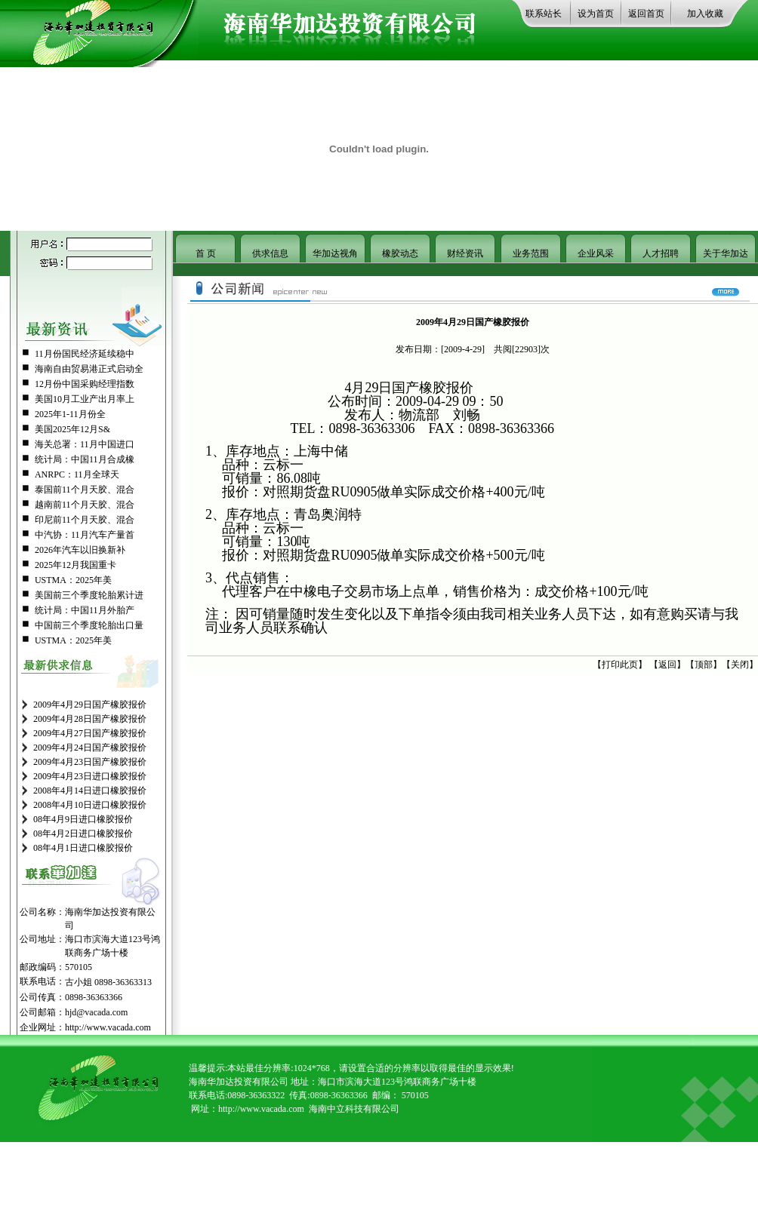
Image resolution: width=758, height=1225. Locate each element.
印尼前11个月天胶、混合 (84, 519)
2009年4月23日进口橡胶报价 (89, 776)
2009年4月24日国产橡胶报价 (89, 747)
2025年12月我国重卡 (75, 565)
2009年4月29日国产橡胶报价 (89, 704)
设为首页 (596, 13)
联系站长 (543, 13)
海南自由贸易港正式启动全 (89, 369)
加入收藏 (705, 13)
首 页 (206, 253)
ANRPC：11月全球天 (77, 474)
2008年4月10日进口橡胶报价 (89, 805)
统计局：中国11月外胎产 (84, 610)
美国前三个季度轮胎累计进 (89, 595)
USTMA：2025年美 (73, 580)
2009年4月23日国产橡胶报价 (89, 762)
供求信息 (270, 253)
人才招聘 (660, 253)
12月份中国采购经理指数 (84, 384)
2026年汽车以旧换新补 (80, 550)
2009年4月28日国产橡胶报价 (89, 719)
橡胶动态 (400, 253)
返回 (667, 664)
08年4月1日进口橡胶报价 (83, 848)
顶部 (704, 664)
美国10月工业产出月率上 (84, 399)
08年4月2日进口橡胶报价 (83, 833)
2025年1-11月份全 (70, 414)
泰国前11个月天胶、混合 (84, 489)
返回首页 (646, 13)
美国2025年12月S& (72, 429)
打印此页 (620, 664)
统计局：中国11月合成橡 (84, 459)
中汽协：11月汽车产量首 (84, 535)
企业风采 (596, 253)
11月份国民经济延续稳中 (84, 353)
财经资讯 (465, 253)
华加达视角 (335, 253)
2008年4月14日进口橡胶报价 (89, 790)
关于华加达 (725, 253)
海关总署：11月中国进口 (84, 444)
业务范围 (531, 253)
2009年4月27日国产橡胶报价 (89, 733)
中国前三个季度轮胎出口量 (89, 625)
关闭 (740, 664)
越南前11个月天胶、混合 (84, 504)
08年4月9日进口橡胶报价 (83, 819)
